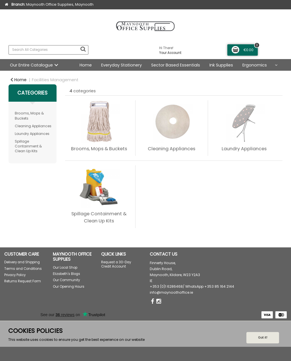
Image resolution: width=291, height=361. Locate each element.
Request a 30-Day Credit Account (116, 264)
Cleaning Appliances (33, 126)
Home (86, 65)
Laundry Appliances (32, 133)
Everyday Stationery (121, 65)
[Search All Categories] (48, 50)
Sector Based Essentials (175, 65)
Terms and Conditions (23, 268)
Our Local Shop (65, 267)
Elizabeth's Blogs (66, 274)
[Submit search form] (83, 49)
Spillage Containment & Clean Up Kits (28, 146)
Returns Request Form (22, 281)
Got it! (262, 337)
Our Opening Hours (68, 286)
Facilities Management (55, 80)
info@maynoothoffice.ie (171, 292)
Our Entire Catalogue (31, 65)
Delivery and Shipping (22, 262)
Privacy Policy (15, 275)
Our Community (66, 280)
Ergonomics (254, 65)
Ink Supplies (221, 65)
